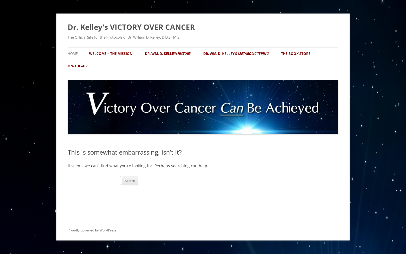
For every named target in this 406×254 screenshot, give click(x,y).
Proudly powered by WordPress (92, 230)
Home (73, 53)
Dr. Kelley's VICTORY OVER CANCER (131, 27)
